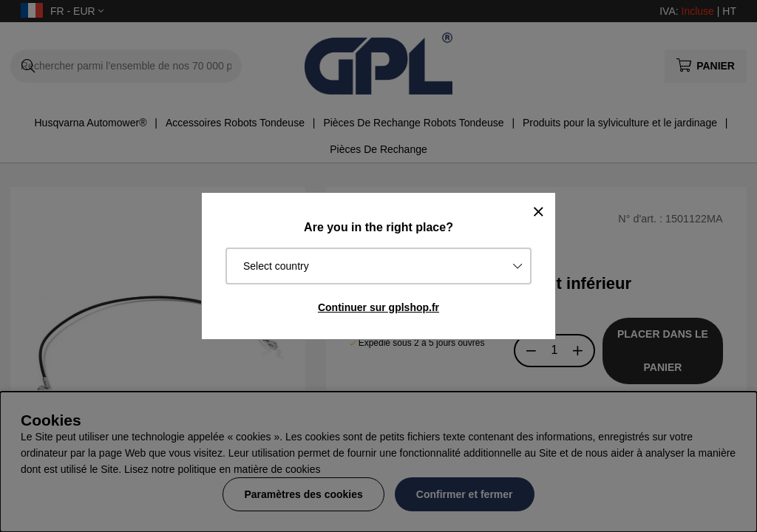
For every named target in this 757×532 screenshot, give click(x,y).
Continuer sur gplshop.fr (378, 307)
